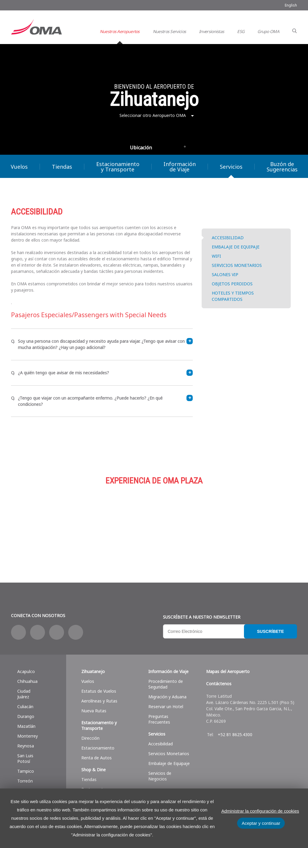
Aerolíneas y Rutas (99, 701)
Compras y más (58, 523)
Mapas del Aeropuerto (228, 671)
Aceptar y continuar (261, 823)
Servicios (231, 167)
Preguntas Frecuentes (159, 719)
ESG (240, 31)
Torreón (25, 781)
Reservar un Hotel (165, 706)
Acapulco (26, 671)
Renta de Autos (96, 758)
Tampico (25, 771)
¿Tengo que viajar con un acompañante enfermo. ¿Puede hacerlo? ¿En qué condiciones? (105, 401)
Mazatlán (26, 726)
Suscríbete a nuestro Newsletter (201, 617)
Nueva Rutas (93, 711)
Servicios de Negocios (159, 776)
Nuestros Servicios (169, 31)
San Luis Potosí (25, 758)
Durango (25, 716)
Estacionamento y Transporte (99, 725)
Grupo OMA (268, 31)
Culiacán (25, 706)
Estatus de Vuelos (98, 691)
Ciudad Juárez (23, 694)
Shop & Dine (93, 769)
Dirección (90, 738)
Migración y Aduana (167, 697)
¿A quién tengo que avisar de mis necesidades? (105, 373)
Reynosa (25, 746)
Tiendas (62, 167)
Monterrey (27, 736)
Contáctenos (218, 683)
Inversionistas (211, 31)
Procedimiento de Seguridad (165, 684)
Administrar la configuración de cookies (260, 810)
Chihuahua (27, 681)
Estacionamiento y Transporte (117, 167)
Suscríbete (270, 631)
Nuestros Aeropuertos (120, 31)
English (291, 5)
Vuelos (87, 681)
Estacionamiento (154, 523)
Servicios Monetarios (168, 753)
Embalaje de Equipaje (169, 763)
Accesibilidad (160, 744)
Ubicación (141, 147)
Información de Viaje (180, 167)
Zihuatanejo (93, 671)
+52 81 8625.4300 (235, 734)
